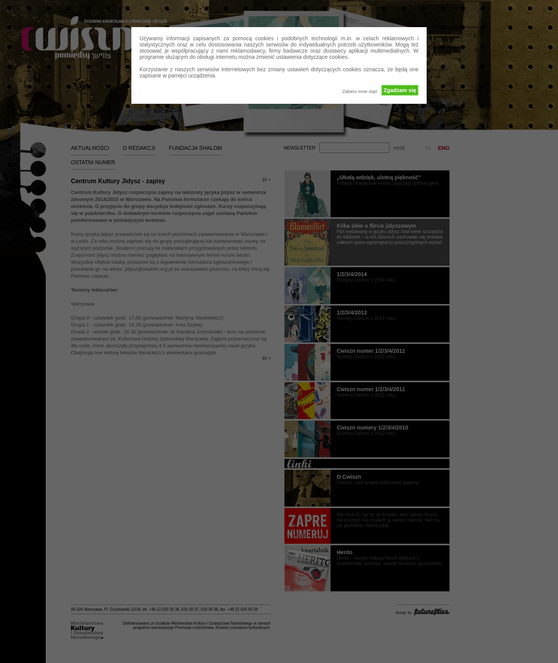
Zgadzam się (400, 90)
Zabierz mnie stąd (359, 91)
